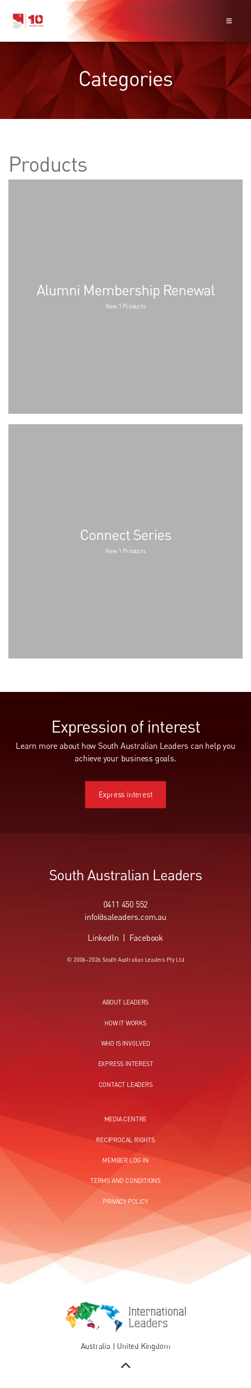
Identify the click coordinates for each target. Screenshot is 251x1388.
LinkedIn (103, 937)
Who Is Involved (125, 1043)
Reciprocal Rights (125, 1140)
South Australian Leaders (125, 874)
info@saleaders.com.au (125, 917)
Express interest (126, 786)
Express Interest (125, 1064)
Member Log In (125, 1160)
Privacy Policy (125, 1201)
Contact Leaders (126, 1084)
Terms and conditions (125, 1180)
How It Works (125, 1023)
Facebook (146, 937)
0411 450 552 (125, 904)
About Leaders (125, 1002)
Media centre (125, 1119)
